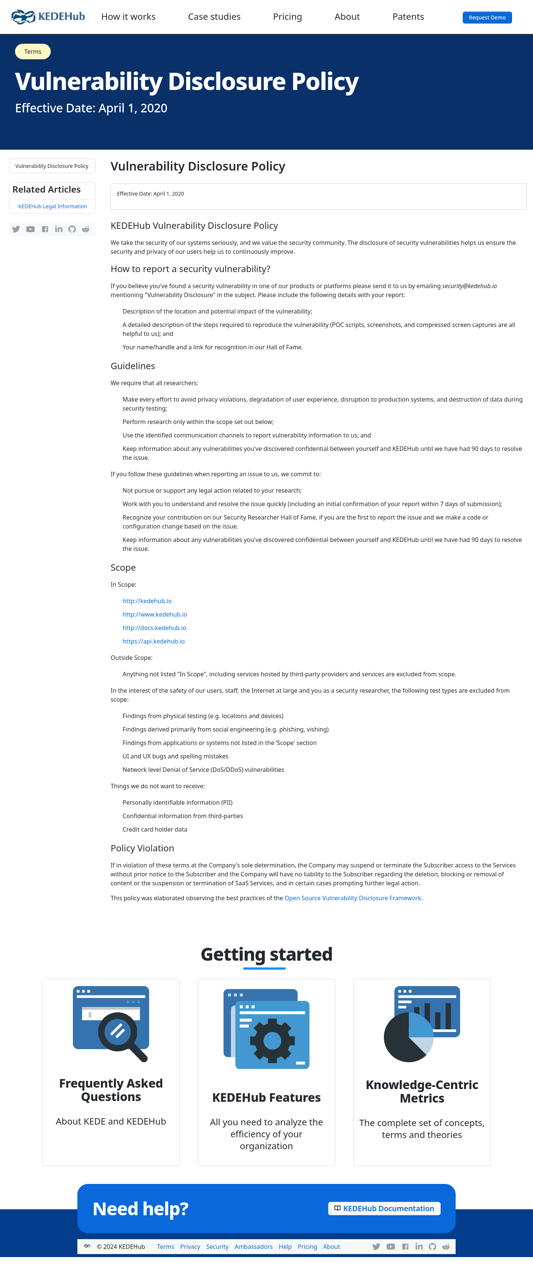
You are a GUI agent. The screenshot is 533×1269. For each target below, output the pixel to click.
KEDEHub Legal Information (52, 206)
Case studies (214, 16)
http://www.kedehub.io (155, 614)
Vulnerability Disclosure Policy (51, 165)
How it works (128, 16)
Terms (32, 51)
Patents (408, 16)
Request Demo (487, 17)
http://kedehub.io (147, 601)
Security (217, 1247)
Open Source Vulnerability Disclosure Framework (352, 898)
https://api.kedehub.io (154, 641)
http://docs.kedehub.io (155, 628)
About (347, 16)
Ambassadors (254, 1247)
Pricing (287, 16)
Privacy (190, 1247)
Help (285, 1247)
